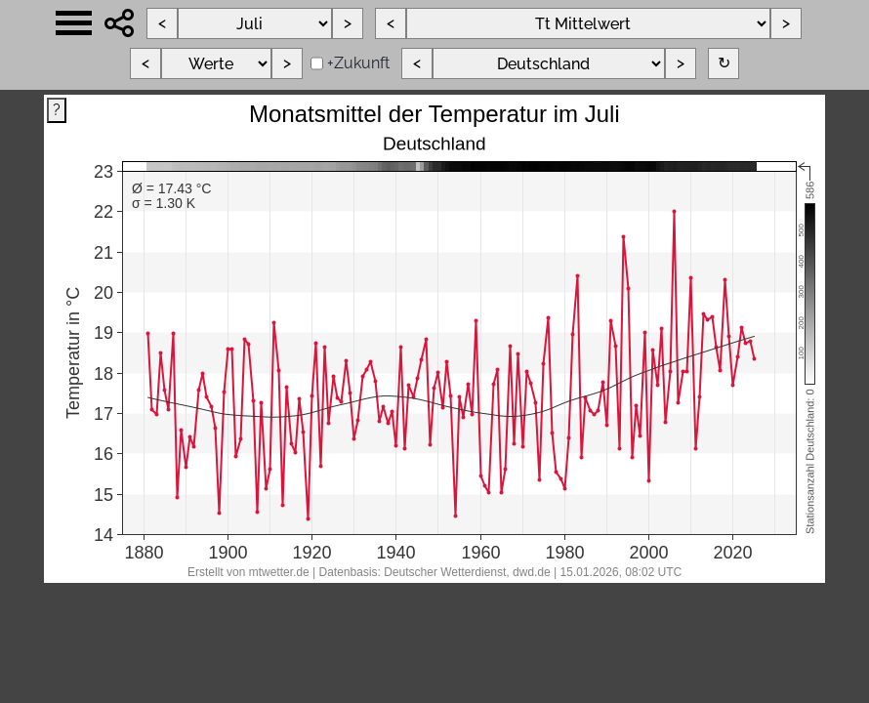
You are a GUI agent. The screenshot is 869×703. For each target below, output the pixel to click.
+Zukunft (358, 63)
